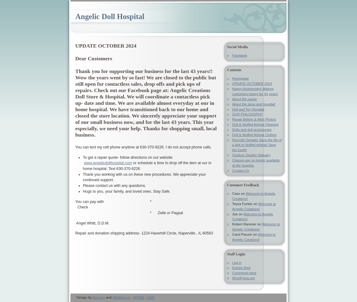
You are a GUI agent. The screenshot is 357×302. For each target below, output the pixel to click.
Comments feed (244, 273)
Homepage (240, 78)
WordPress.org (243, 278)
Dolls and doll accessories (252, 129)
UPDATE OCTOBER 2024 (252, 83)
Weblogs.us (121, 297)
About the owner (244, 99)
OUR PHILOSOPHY (247, 114)
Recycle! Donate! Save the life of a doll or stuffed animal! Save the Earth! (257, 145)
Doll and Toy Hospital (248, 109)
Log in (237, 262)
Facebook (239, 55)
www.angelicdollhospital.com (108, 163)
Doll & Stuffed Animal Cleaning (255, 124)
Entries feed (241, 268)
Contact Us (240, 170)
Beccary (99, 297)
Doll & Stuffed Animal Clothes (254, 135)
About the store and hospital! (254, 104)
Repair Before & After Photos (254, 119)
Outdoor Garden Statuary (251, 155)
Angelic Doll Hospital (109, 16)
